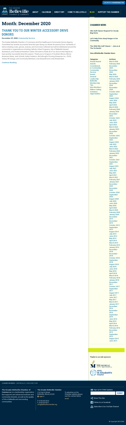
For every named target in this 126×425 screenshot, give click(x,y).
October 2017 (114, 286)
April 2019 (113, 241)
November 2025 (113, 71)
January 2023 (114, 129)
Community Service (27, 38)
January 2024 (114, 112)
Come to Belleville (77, 12)
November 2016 (113, 311)
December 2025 (113, 67)
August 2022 (114, 142)
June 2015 (113, 341)
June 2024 (113, 100)
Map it (42, 396)
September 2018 (113, 261)
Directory (59, 12)
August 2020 (114, 199)
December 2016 (113, 307)
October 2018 (114, 258)
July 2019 (112, 234)
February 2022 (114, 151)
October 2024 (114, 92)
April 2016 (113, 323)
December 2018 (113, 250)
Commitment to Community (95, 67)
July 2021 (112, 168)
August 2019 (114, 232)
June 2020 (113, 203)
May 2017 (112, 300)
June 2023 (113, 122)
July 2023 (112, 120)
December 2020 (113, 185)
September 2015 (113, 335)
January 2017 (114, 304)
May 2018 (112, 271)
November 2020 (113, 189)
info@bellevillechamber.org (47, 404)
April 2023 (113, 125)
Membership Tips (95, 84)
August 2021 (114, 166)
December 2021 (113, 156)
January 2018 (114, 280)
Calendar (46, 12)
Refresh (20, 383)
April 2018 (113, 273)
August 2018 (114, 264)
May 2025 (112, 74)
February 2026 (114, 64)
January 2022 (114, 153)
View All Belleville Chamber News (102, 53)
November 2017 (113, 283)
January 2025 (114, 81)
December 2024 (113, 84)
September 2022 (113, 139)
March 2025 (113, 77)
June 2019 (113, 236)
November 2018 (113, 255)
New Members (95, 87)
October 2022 (114, 136)
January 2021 (114, 182)
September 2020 (113, 196)
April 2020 (113, 208)
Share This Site (107, 398)
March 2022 (113, 149)
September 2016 (113, 316)
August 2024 (114, 98)
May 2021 (112, 173)
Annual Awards (95, 61)
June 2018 (113, 269)
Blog (92, 12)
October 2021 (114, 160)
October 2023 (114, 118)
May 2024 (112, 103)
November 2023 (113, 115)
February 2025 (114, 79)
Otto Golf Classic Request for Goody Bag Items (104, 32)
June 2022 (113, 147)
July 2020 (112, 201)
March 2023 (113, 127)
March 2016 (113, 326)
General (93, 77)
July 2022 (112, 144)
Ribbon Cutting (95, 89)
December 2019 (113, 218)
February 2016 (114, 328)
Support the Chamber (108, 12)
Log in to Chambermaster (114, 3)
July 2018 (112, 267)
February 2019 (114, 245)
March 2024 (113, 107)
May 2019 (112, 238)
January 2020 (114, 215)
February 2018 (114, 278)
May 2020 (112, 206)
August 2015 (114, 339)
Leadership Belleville (94, 80)
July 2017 (112, 295)
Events (92, 74)
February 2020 (114, 212)
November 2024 (113, 88)
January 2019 (114, 247)
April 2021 (113, 175)
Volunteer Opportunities (95, 93)
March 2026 (113, 61)
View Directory (32, 383)
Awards (93, 64)
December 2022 (113, 132)
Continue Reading (9, 63)
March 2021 (113, 177)
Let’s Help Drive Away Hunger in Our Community (104, 39)
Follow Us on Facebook (102, 402)
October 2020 (114, 192)
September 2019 (113, 228)
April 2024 (113, 105)
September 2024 (113, 95)
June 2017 (113, 297)
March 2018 (113, 276)
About (35, 12)
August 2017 (114, 293)
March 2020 (113, 210)
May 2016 (112, 321)
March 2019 (113, 243)
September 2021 (113, 163)
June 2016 (113, 319)
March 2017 (113, 302)
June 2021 (113, 171)
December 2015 (113, 331)
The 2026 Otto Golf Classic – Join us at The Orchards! (105, 47)
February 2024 (114, 109)
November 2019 (113, 222)
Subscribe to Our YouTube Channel (106, 407)
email (67, 398)
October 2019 (114, 225)
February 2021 (114, 180)
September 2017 (113, 290)
